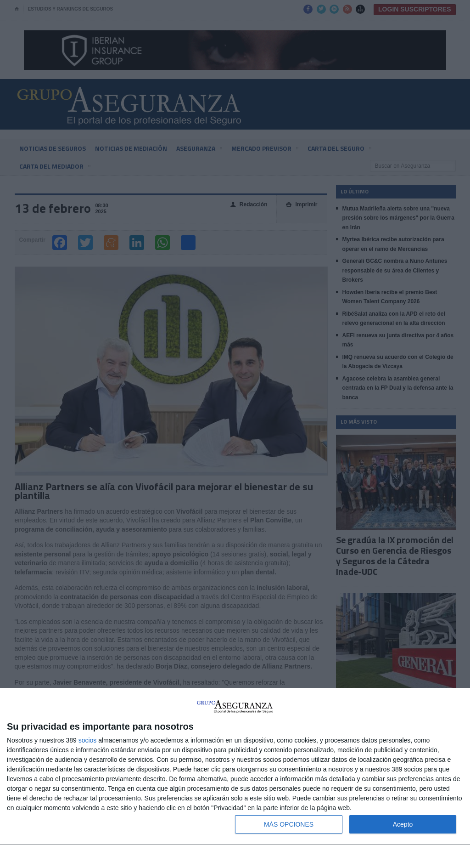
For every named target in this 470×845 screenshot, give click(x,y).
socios (87, 740)
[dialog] (235, 766)
